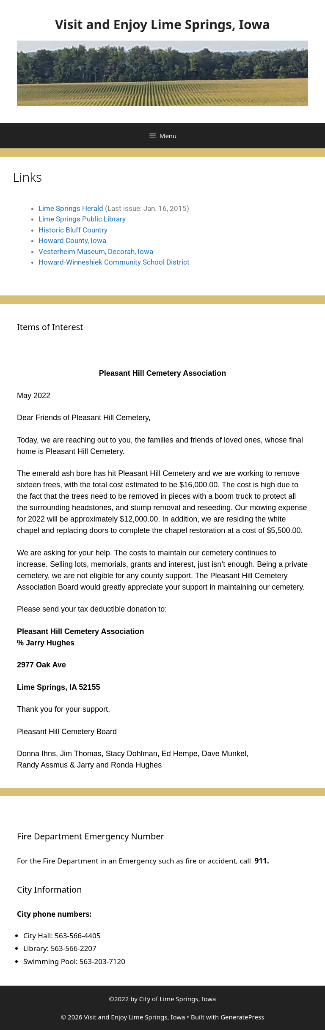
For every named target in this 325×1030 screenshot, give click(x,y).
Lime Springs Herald (71, 208)
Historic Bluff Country (73, 230)
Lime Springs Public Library (82, 219)
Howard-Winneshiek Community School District (114, 262)
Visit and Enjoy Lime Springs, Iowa (162, 24)
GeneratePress (242, 1017)
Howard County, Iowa (72, 240)
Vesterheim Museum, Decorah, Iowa (96, 251)
